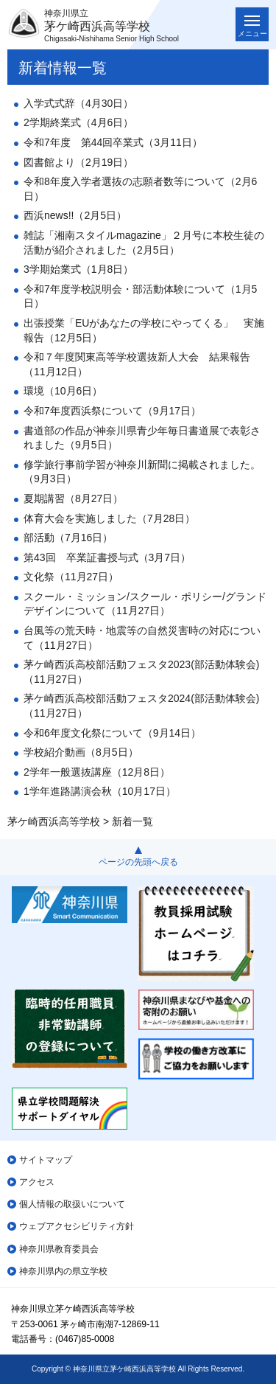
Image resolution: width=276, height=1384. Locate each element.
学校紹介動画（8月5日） (81, 752)
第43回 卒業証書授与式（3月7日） (107, 557)
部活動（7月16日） (68, 537)
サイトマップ (45, 1160)
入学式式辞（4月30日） (78, 103)
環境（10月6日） (63, 391)
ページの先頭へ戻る (138, 862)
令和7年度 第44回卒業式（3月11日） (113, 142)
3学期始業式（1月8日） (78, 269)
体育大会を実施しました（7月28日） (109, 518)
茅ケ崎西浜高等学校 (53, 821)
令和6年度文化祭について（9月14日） (112, 733)
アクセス (36, 1182)
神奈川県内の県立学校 (63, 1271)
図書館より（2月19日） (78, 162)
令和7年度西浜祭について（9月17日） (112, 411)
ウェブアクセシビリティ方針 (76, 1226)
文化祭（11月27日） (71, 577)
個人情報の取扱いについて (72, 1204)
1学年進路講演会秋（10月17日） (100, 791)
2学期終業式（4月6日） (78, 122)
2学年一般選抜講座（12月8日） (97, 772)
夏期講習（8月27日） (73, 498)
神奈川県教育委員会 (59, 1249)
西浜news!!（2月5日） (75, 215)
